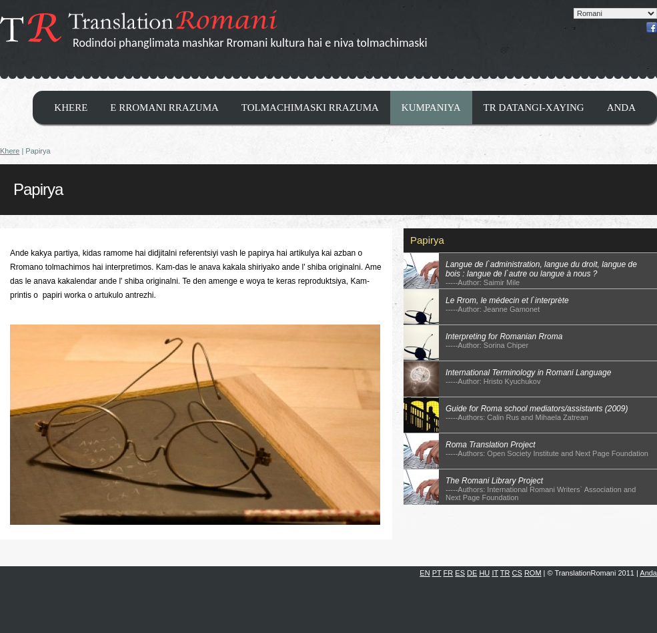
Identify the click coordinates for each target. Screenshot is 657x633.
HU (484, 573)
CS (517, 573)
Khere (70, 107)
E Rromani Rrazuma (164, 107)
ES (460, 573)
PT (437, 573)
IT (495, 573)
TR (505, 573)
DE (472, 573)
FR (449, 573)
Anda (621, 107)
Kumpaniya (431, 107)
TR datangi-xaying (534, 107)
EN (425, 573)
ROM (533, 573)
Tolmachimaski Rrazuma (310, 107)
